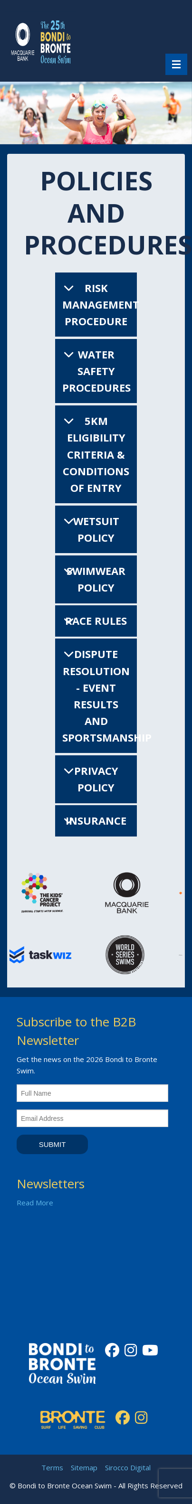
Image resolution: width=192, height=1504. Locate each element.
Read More (35, 1202)
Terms (52, 1467)
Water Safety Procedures (96, 371)
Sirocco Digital (128, 1467)
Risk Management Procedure (100, 304)
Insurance (96, 820)
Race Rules (96, 620)
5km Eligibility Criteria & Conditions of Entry (96, 454)
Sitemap (84, 1467)
